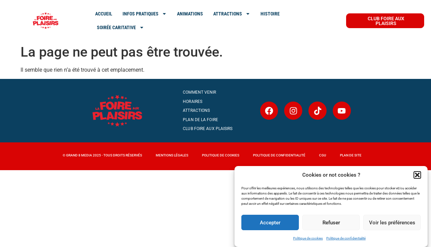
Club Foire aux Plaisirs (207, 128)
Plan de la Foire (200, 119)
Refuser (331, 223)
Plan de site (351, 155)
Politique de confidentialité (346, 238)
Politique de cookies (308, 238)
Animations (190, 13)
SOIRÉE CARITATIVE (120, 27)
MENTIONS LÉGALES (172, 155)
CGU (322, 155)
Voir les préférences (392, 223)
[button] (417, 175)
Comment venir (199, 92)
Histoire (270, 13)
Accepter (270, 223)
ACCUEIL (103, 13)
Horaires (192, 101)
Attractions (196, 110)
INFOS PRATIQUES (145, 14)
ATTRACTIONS (231, 14)
